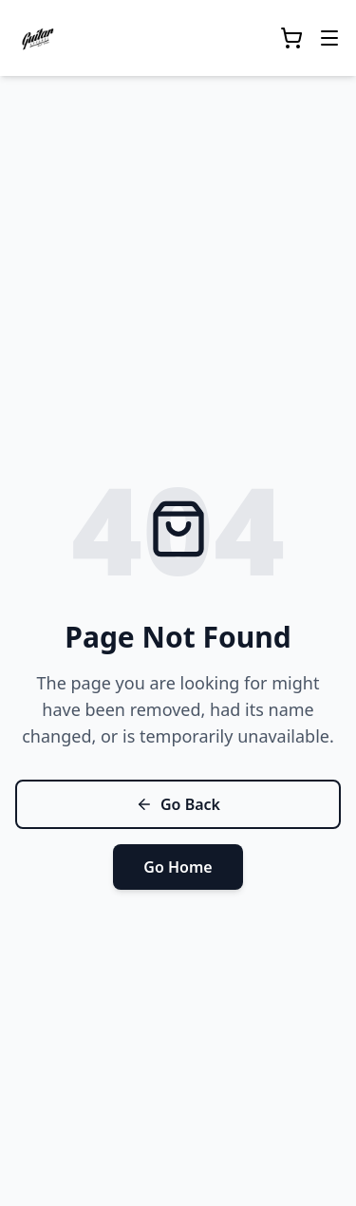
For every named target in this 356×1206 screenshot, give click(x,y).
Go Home (177, 867)
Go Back (178, 804)
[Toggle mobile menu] (329, 38)
